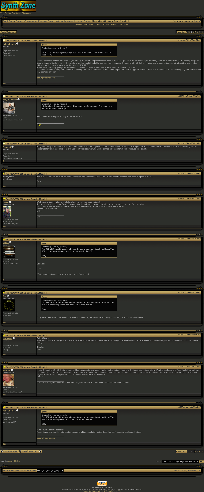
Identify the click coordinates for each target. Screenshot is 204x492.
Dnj (4, 296)
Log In (197, 21)
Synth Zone (8, 21)
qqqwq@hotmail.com (46, 78)
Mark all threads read (26, 470)
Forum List (88, 24)
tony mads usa (10, 100)
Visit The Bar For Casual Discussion (15, 13)
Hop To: (159, 461)
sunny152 (7, 338)
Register (78, 24)
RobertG (7, 147)
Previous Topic (9, 451)
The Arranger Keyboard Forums (40, 21)
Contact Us (178, 470)
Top (4, 83)
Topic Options (8, 32)
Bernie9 (6, 370)
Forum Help (124, 24)
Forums (19, 21)
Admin (10, 461)
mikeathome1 (9, 44)
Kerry (19, 461)
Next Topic (35, 451)
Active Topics (103, 24)
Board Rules (9, 470)
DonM (5, 202)
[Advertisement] (149, 7)
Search (114, 24)
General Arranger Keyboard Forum (73, 21)
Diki (15, 461)
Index (23, 451)
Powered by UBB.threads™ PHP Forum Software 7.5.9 (102, 491)
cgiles (6, 242)
